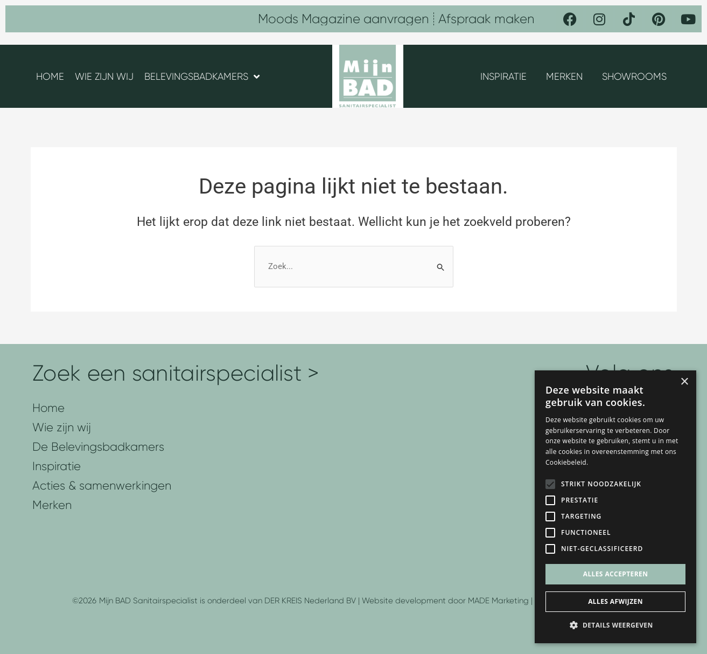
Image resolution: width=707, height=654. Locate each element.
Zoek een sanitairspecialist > (176, 373)
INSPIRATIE (503, 76)
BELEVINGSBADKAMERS (202, 76)
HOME (50, 76)
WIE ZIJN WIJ (104, 76)
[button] (615, 625)
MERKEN (564, 76)
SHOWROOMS (634, 76)
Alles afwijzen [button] (615, 601)
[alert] (615, 506)
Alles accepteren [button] (615, 574)
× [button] (684, 382)
